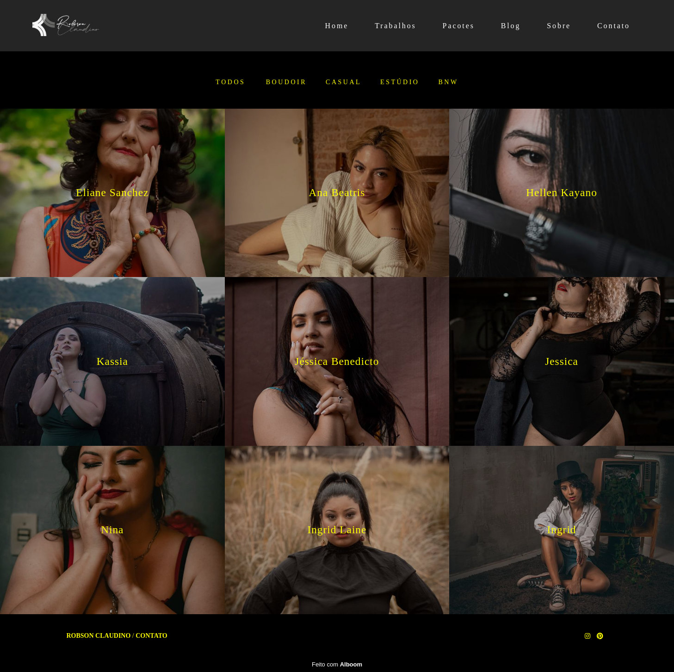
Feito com (337, 664)
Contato (613, 26)
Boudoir (286, 82)
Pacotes (459, 26)
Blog (511, 26)
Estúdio (399, 82)
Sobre (559, 26)
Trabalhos (395, 26)
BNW (448, 82)
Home (337, 26)
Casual (343, 82)
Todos (230, 82)
